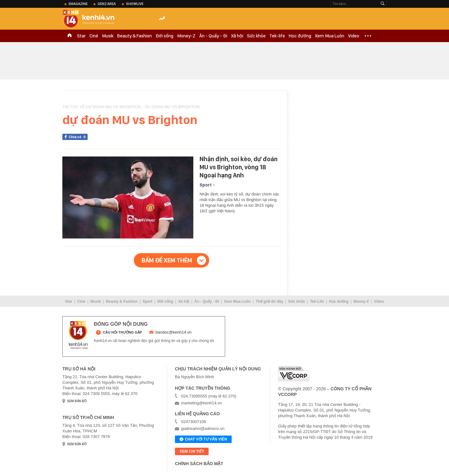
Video (353, 36)
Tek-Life (317, 301)
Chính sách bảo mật (199, 463)
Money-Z (186, 36)
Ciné (93, 36)
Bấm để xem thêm (167, 260)
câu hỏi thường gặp (122, 332)
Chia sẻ (78, 137)
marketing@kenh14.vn (201, 403)
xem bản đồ (77, 401)
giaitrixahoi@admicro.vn (202, 428)
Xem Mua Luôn (329, 36)
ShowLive (134, 4)
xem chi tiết (192, 451)
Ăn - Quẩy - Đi (213, 36)
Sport (206, 184)
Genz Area (107, 4)
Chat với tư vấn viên (203, 439)
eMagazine (78, 4)
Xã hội (237, 36)
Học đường (300, 36)
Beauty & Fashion (134, 36)
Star (81, 36)
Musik (107, 36)
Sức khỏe (256, 36)
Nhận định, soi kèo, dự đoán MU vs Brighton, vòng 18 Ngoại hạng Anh (239, 167)
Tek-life (277, 36)
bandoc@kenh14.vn (174, 332)
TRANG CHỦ (69, 36)
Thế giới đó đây (269, 301)
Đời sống (164, 36)
